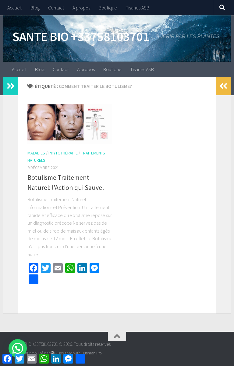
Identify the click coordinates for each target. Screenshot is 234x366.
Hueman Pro (91, 353)
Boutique (108, 8)
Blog (35, 8)
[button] (18, 348)
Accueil (14, 8)
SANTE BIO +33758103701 (80, 36)
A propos (81, 8)
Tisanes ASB (137, 8)
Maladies (36, 153)
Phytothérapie (63, 153)
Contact (56, 8)
